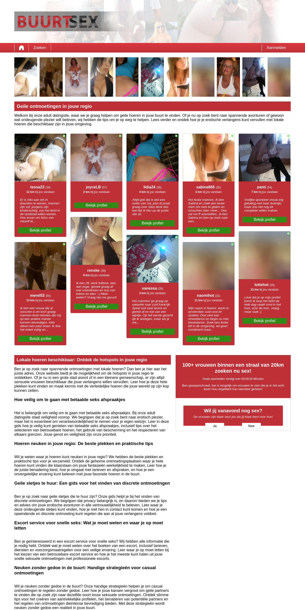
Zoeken (39, 48)
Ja (215, 426)
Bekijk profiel (40, 230)
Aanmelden (276, 48)
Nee (251, 426)
